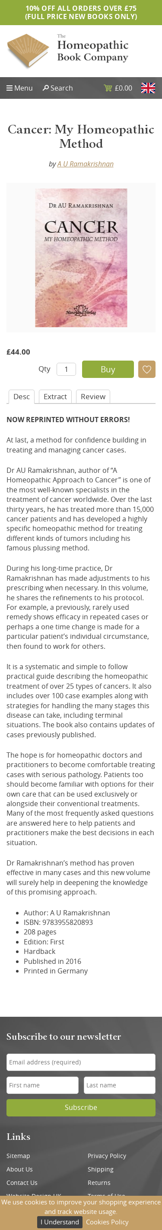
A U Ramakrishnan (85, 164)
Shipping (101, 1169)
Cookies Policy (107, 1221)
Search (62, 88)
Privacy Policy (107, 1156)
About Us (19, 1169)
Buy (108, 369)
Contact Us (22, 1183)
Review (93, 396)
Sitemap (18, 1156)
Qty (44, 369)
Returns (99, 1183)
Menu (23, 88)
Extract (55, 396)
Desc (21, 396)
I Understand (60, 1221)
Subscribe (81, 1107)
